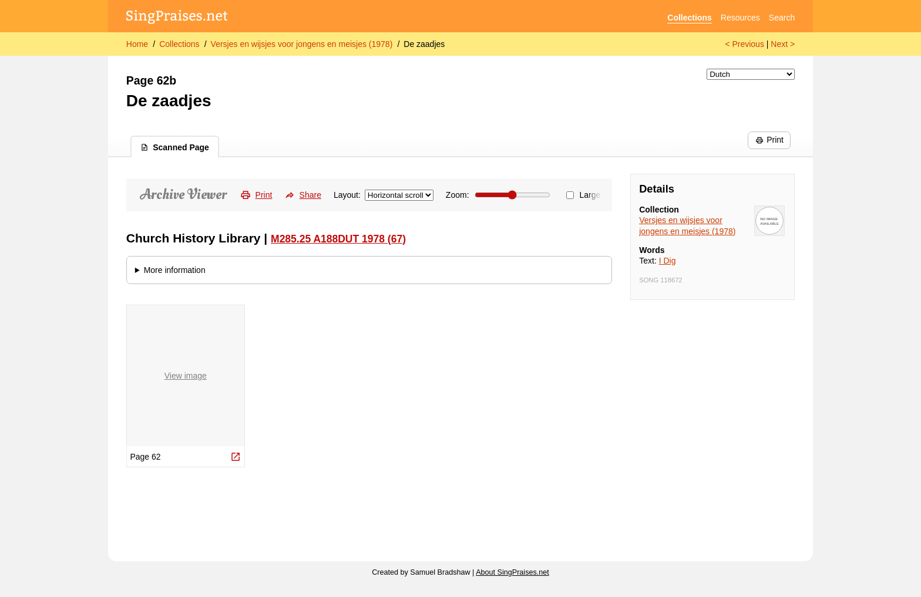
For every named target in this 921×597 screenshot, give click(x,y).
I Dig (667, 260)
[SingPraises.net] (177, 18)
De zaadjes (424, 44)
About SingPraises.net (512, 572)
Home (137, 44)
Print (769, 139)
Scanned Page (174, 147)
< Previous (744, 44)
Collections (689, 17)
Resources (740, 17)
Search (782, 17)
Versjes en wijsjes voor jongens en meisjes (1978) (302, 44)
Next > (783, 44)
